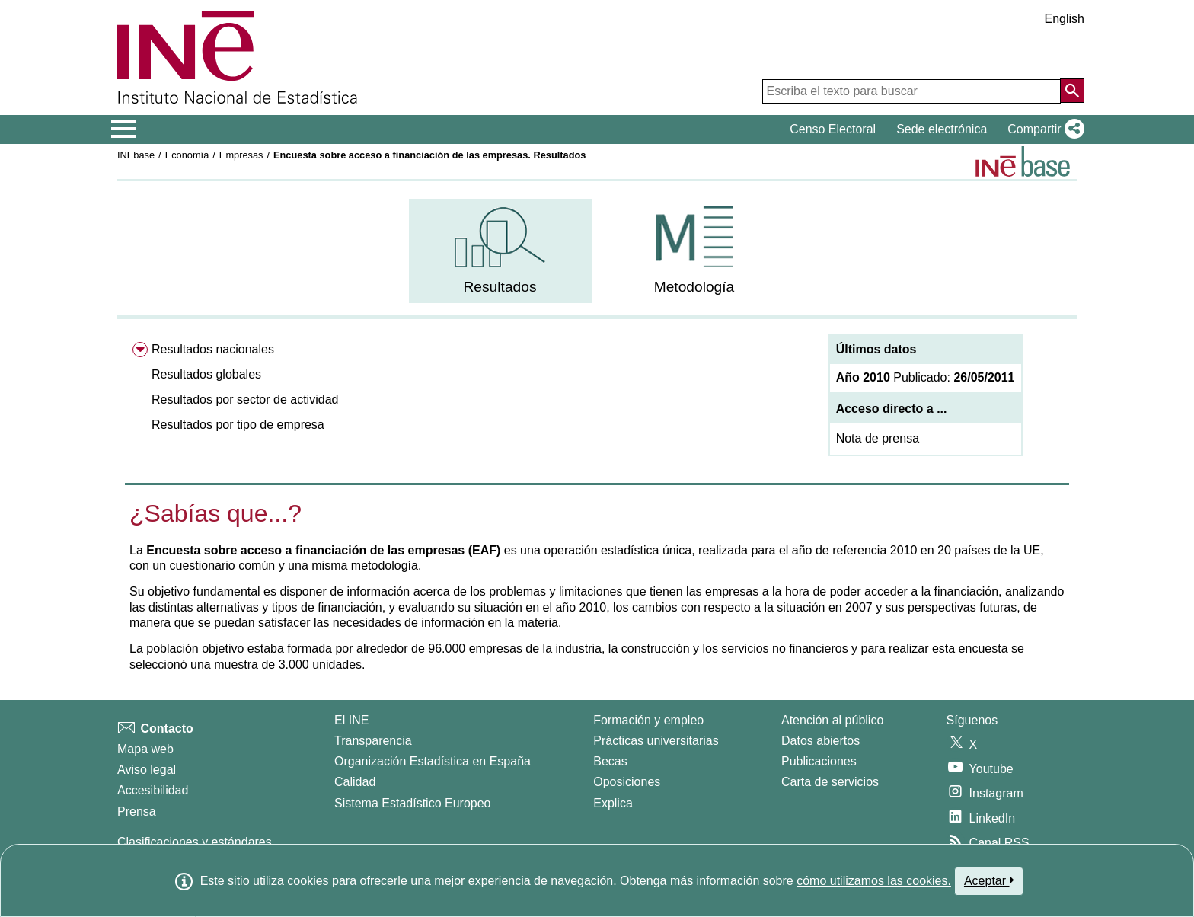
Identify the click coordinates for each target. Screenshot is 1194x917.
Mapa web (145, 749)
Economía (187, 155)
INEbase (136, 155)
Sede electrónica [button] (941, 129)
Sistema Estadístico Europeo (412, 803)
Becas (610, 761)
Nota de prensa (877, 438)
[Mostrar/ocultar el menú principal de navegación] (124, 129)
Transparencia (373, 740)
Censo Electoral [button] (833, 129)
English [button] (1064, 18)
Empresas (241, 155)
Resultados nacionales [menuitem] (213, 349)
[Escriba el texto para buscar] (911, 91)
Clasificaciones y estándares (194, 842)
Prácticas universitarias (656, 740)
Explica (613, 803)
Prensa (136, 811)
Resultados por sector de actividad (245, 399)
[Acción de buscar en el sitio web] (1072, 90)
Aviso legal (146, 769)
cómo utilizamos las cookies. (874, 880)
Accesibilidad (152, 790)
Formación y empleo (648, 720)
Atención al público (832, 720)
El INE (351, 720)
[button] (1042, 129)
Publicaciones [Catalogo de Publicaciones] (819, 761)
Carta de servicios (830, 781)
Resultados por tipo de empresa (238, 424)
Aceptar (989, 880)
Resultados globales (206, 374)
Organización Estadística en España (432, 761)
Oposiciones (626, 781)
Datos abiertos (820, 740)
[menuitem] (500, 251)
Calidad (354, 781)
